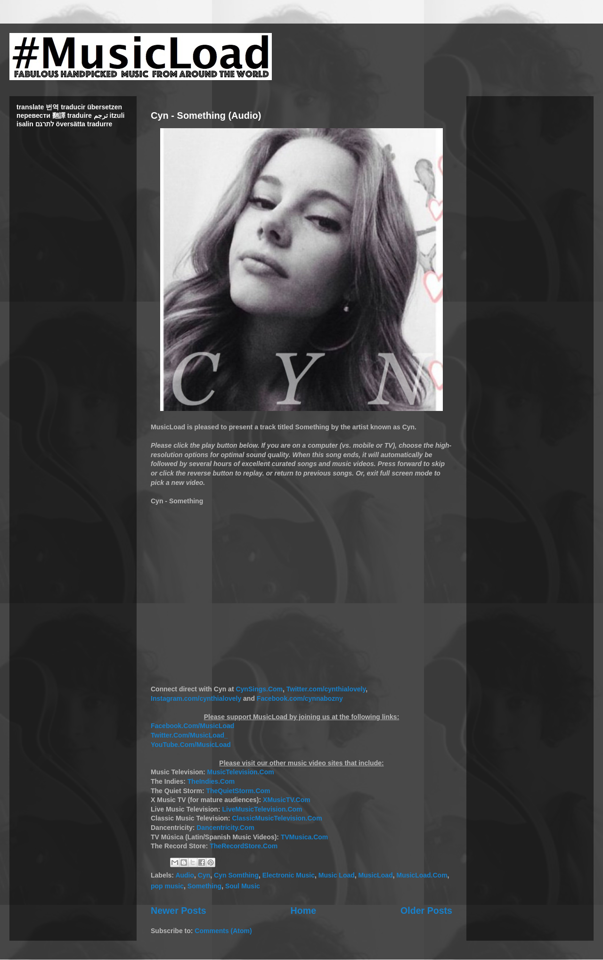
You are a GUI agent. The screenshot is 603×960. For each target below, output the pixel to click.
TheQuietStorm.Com (238, 791)
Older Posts (426, 910)
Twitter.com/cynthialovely (326, 689)
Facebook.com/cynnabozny (300, 698)
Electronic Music (288, 875)
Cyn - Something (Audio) (206, 115)
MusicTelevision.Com (240, 772)
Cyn (204, 875)
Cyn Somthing (236, 875)
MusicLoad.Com (421, 875)
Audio (184, 875)
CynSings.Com (259, 689)
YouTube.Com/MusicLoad (191, 744)
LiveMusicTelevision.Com (262, 809)
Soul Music (242, 886)
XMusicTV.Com (286, 800)
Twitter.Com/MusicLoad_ (189, 735)
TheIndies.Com (211, 781)
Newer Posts (178, 910)
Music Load (336, 875)
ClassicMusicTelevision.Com (277, 818)
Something (204, 886)
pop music (167, 886)
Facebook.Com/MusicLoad (192, 726)
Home (303, 910)
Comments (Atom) (223, 931)
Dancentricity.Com (225, 827)
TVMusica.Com (304, 837)
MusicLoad (376, 875)
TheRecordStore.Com (243, 846)
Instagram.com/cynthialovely (196, 698)
